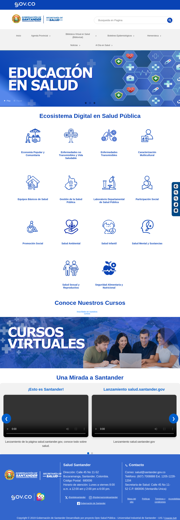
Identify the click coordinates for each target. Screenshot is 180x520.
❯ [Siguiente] (173, 418)
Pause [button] (17, 101)
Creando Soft (170, 518)
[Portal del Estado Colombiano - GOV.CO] (21, 500)
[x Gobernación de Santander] (75, 497)
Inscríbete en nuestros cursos (87, 313)
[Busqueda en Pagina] (133, 20)
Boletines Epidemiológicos (121, 35)
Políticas (146, 499)
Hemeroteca (154, 35)
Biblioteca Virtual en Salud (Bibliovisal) (81, 35)
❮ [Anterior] (6, 418)
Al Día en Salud (104, 45)
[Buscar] (169, 20)
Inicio (18, 36)
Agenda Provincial (41, 35)
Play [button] (6, 101)
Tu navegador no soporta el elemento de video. (45, 416)
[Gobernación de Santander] (103, 497)
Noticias (75, 45)
